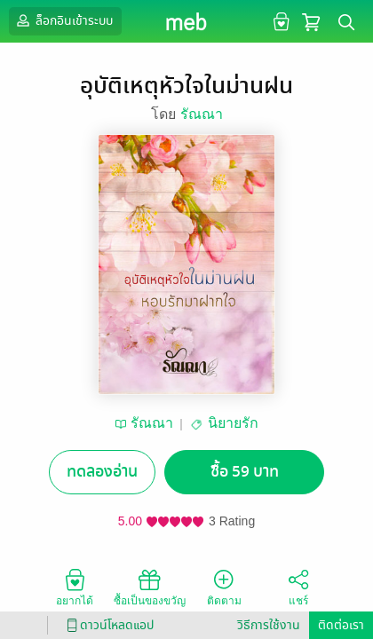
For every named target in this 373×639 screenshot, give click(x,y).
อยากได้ (74, 586)
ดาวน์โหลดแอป (107, 625)
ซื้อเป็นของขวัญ (150, 586)
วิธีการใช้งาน (268, 625)
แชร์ (298, 586)
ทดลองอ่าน (102, 472)
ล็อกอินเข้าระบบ (63, 20)
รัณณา (201, 114)
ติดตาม (224, 586)
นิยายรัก (233, 422)
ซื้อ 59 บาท (244, 472)
